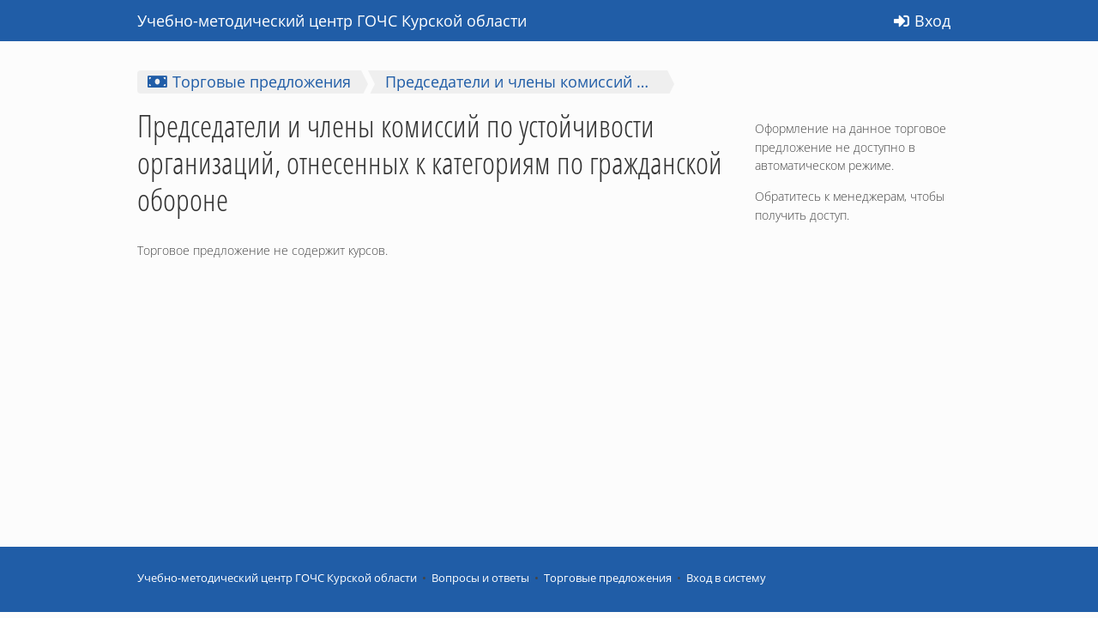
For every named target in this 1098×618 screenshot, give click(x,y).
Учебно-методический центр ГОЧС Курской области (277, 578)
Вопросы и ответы (480, 578)
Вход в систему (726, 578)
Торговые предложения (608, 578)
